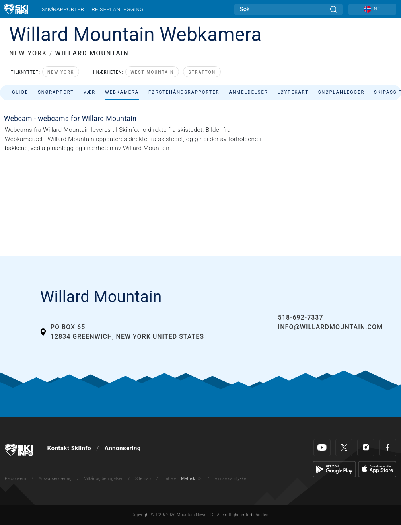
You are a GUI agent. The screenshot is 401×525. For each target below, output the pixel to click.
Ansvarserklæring (55, 478)
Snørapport (56, 92)
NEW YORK (28, 53)
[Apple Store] (377, 468)
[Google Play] (334, 468)
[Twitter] (343, 447)
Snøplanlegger (341, 92)
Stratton (202, 72)
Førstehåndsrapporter (183, 92)
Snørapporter (63, 9)
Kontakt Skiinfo (69, 448)
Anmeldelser (248, 92)
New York (60, 72)
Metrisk (188, 478)
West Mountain (152, 72)
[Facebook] (387, 447)
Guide (20, 92)
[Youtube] (322, 447)
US (198, 478)
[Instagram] (365, 447)
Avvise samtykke (230, 478)
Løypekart (293, 92)
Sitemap (143, 478)
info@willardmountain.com (330, 327)
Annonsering (123, 448)
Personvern (15, 478)
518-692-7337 (300, 317)
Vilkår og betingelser (103, 478)
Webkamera (122, 92)
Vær (89, 92)
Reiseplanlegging (117, 9)
